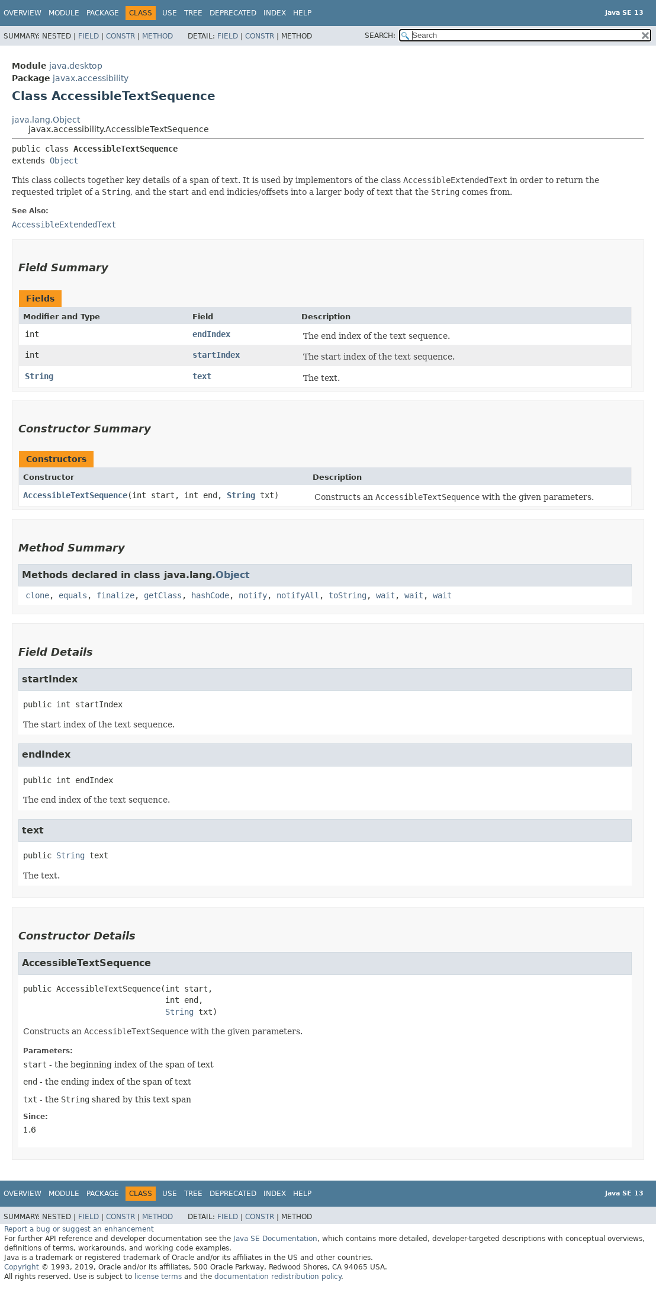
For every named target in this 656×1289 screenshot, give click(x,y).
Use (169, 13)
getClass (163, 595)
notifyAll (297, 595)
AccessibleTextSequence (75, 495)
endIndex (211, 334)
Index (274, 13)
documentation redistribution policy (277, 1276)
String (39, 376)
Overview (22, 13)
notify (253, 595)
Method (157, 36)
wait (385, 595)
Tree (193, 13)
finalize (115, 595)
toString (347, 595)
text (201, 376)
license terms (158, 1276)
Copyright (21, 1267)
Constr (120, 36)
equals (73, 595)
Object (64, 160)
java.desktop (75, 65)
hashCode (210, 595)
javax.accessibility (90, 78)
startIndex (216, 355)
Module (64, 13)
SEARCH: (380, 35)
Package (102, 13)
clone (37, 595)
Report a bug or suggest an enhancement (79, 1229)
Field (88, 36)
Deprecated (233, 13)
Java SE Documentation (275, 1239)
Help (302, 13)
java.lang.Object (46, 119)
